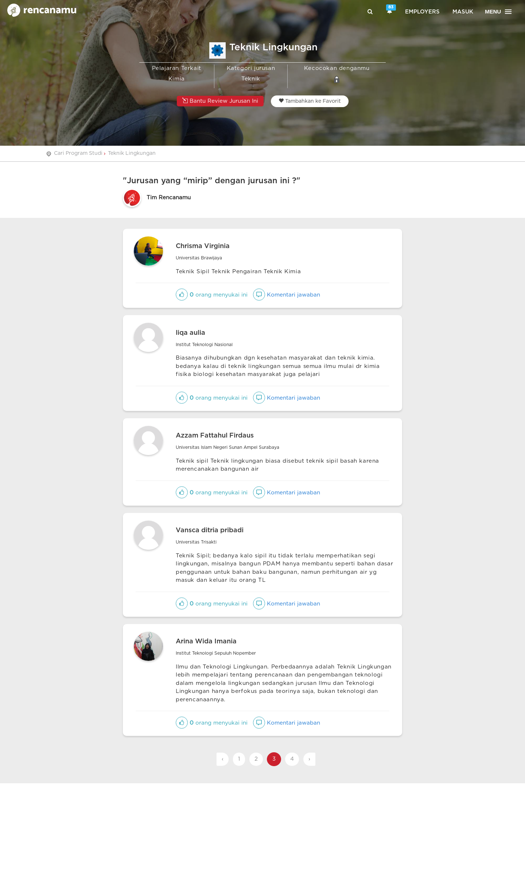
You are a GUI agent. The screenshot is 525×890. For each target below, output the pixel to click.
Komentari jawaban (286, 295)
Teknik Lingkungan (132, 153)
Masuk (462, 12)
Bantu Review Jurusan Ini (220, 101)
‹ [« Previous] (222, 759)
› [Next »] (309, 759)
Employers (422, 12)
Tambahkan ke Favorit (310, 101)
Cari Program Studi (78, 153)
